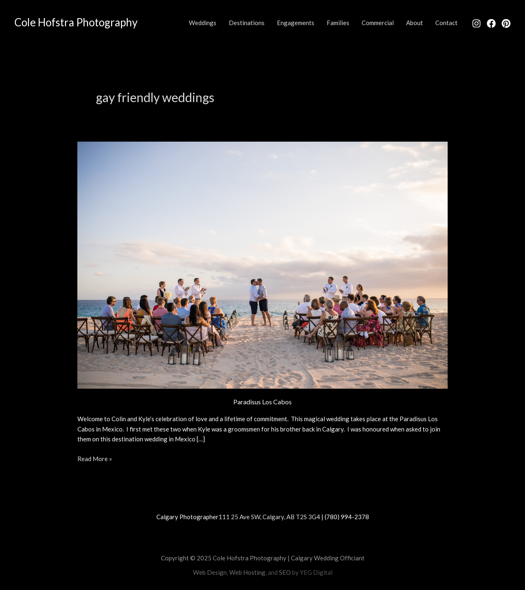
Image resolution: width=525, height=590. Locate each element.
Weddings (202, 22)
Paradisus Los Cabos (262, 402)
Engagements (295, 22)
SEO (285, 572)
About (414, 22)
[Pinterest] (506, 23)
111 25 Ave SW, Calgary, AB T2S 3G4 (269, 516)
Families (338, 22)
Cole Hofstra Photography (75, 22)
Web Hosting (247, 572)
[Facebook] (491, 23)
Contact (446, 22)
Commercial (378, 22)
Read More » (94, 458)
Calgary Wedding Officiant (328, 558)
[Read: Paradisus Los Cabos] (262, 264)
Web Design (210, 572)
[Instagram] (476, 23)
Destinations (247, 22)
